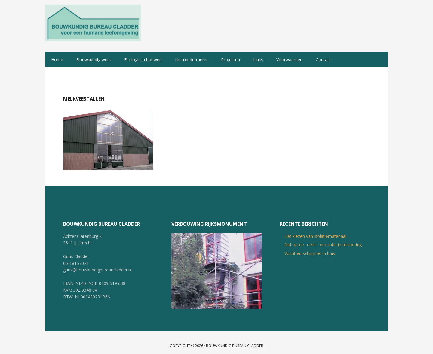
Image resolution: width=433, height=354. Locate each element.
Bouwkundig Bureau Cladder (93, 23)
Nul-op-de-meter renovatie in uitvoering (323, 238)
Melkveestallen (84, 92)
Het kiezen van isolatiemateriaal (315, 230)
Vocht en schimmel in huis (309, 247)
